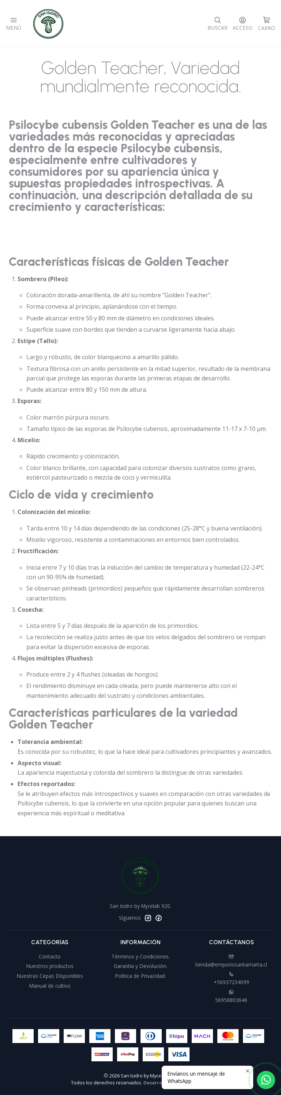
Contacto (50, 956)
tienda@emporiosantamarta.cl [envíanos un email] (231, 961)
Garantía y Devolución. (140, 965)
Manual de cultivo (50, 985)
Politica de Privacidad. (140, 975)
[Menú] (13, 23)
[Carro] (266, 23)
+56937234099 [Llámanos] (231, 979)
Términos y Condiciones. (141, 956)
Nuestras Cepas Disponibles (49, 975)
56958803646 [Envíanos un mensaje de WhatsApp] (231, 996)
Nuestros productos (50, 965)
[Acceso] (242, 23)
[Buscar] (217, 23)
